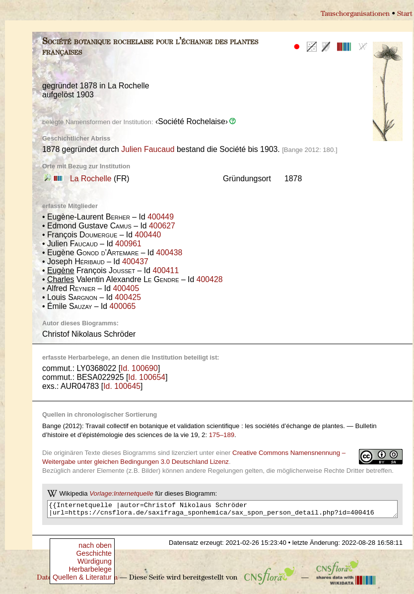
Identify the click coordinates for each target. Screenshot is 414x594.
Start (405, 14)
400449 (160, 217)
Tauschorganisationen (355, 14)
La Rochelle (91, 178)
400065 (123, 306)
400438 (169, 252)
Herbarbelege (90, 569)
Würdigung (94, 561)
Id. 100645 (121, 386)
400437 (135, 261)
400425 (128, 297)
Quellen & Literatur (82, 577)
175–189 (221, 435)
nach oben (95, 545)
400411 (165, 270)
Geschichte (94, 553)
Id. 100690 (139, 368)
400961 (128, 243)
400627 (162, 226)
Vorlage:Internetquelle (121, 493)
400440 (148, 234)
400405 (126, 288)
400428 (210, 279)
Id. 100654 (146, 377)
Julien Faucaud (147, 149)
